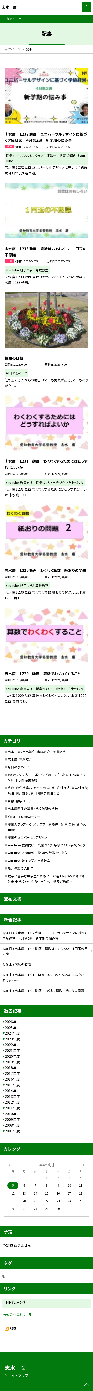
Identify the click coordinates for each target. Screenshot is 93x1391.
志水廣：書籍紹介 (20, 759)
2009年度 (12, 1119)
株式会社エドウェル (17, 1314)
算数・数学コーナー (21, 801)
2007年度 (12, 1130)
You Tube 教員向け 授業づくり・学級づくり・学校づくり (46, 845)
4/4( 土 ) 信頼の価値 (16, 964)
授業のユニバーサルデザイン (27, 837)
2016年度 (12, 1079)
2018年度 (12, 1067)
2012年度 (12, 1102)
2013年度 (12, 1096)
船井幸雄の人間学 (20, 868)
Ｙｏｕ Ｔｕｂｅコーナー (24, 816)
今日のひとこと (18, 767)
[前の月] (9, 1164)
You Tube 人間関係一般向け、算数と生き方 (37, 852)
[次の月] (83, 1164)
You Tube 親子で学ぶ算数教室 (29, 860)
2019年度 (12, 1061)
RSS (12, 1328)
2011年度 (12, 1107)
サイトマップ (18, 1375)
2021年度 (12, 1050)
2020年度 (12, 1056)
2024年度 (12, 1033)
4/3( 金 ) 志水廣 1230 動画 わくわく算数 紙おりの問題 (43, 990)
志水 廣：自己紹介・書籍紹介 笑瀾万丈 (37, 751)
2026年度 (12, 1021)
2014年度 (12, 1090)
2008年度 (12, 1125)
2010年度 (12, 1113)
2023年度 (12, 1038)
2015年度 (12, 1085)
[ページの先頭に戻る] (87, 1385)
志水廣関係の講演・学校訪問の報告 (33, 808)
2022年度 (12, 1044)
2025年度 (12, 1027)
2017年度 (12, 1073)
